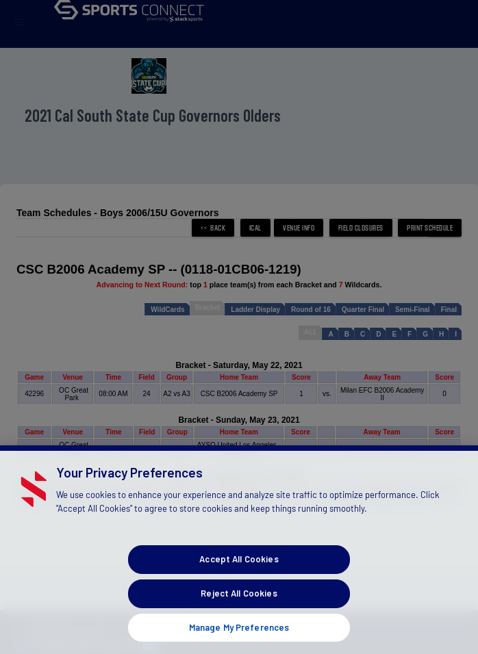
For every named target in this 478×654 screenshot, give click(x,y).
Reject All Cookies (239, 612)
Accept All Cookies (238, 578)
